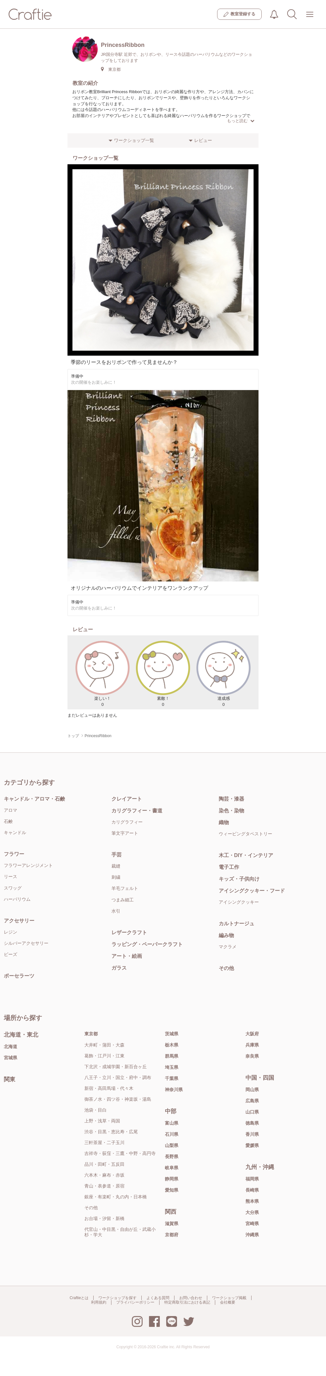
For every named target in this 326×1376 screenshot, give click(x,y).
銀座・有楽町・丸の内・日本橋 (115, 1196)
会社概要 (227, 1302)
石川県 (171, 1134)
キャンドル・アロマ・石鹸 (34, 799)
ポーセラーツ (19, 976)
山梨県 (171, 1145)
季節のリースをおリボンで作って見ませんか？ (124, 362)
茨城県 (171, 1033)
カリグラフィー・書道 (136, 810)
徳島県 (252, 1123)
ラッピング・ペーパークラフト (147, 944)
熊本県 (252, 1201)
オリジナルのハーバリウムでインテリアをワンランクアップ (139, 588)
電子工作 (229, 867)
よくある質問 (157, 1298)
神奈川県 (174, 1089)
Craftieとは (79, 1298)
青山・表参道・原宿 (104, 1185)
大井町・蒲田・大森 (104, 1044)
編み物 (226, 935)
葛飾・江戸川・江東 (104, 1055)
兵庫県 (252, 1044)
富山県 (171, 1123)
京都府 (171, 1234)
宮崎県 (252, 1223)
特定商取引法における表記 (187, 1302)
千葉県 (171, 1078)
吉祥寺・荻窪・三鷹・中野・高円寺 (120, 1153)
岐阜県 (171, 1167)
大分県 (252, 1212)
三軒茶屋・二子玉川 (104, 1142)
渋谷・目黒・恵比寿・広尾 (111, 1131)
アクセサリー (19, 920)
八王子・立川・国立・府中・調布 (117, 1077)
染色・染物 (231, 810)
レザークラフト (129, 932)
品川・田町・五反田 (104, 1164)
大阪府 (252, 1033)
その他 (226, 968)
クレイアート (126, 799)
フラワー (14, 854)
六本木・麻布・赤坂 (104, 1175)
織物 (224, 822)
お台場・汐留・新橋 (104, 1218)
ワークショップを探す (117, 1298)
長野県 (171, 1156)
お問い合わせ (190, 1298)
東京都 (91, 1033)
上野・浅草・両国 (102, 1120)
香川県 (252, 1134)
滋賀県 (171, 1223)
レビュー (203, 140)
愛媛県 (252, 1145)
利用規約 (98, 1302)
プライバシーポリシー (135, 1302)
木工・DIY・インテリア (246, 855)
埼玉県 (171, 1067)
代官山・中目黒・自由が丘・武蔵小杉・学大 (120, 1232)
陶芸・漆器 (231, 799)
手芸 (116, 854)
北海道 (10, 1046)
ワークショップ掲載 (229, 1298)
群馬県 (171, 1056)
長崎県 (252, 1190)
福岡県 (252, 1178)
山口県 (252, 1111)
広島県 (252, 1100)
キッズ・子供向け (239, 879)
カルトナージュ (236, 923)
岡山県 (252, 1089)
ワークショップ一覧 (134, 140)
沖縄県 (252, 1234)
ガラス (119, 968)
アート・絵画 (126, 956)
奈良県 (252, 1056)
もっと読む (240, 120)
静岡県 (171, 1178)
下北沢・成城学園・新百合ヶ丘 (115, 1066)
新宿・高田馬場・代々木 (108, 1088)
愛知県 (171, 1190)
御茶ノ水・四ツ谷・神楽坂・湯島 (117, 1099)
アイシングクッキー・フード (252, 890)
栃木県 (171, 1044)
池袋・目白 (95, 1110)
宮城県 (10, 1057)
